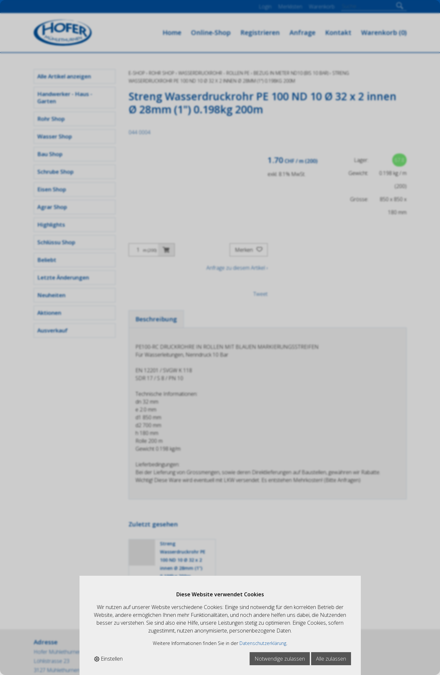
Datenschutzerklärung (262, 643)
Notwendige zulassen (280, 658)
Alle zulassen (331, 658)
